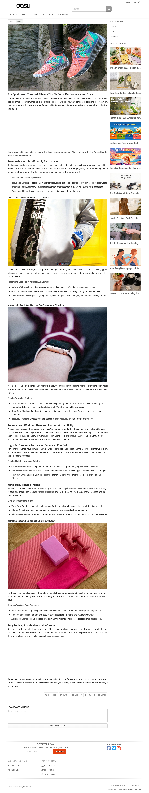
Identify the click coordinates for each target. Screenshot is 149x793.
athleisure (12, 273)
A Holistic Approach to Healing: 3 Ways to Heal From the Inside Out (125, 243)
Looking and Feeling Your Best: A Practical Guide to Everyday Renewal (125, 143)
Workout (29, 425)
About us (63, 14)
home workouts (97, 596)
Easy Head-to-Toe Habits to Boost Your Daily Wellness (125, 93)
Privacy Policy (125, 785)
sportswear (25, 98)
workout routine (74, 389)
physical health (70, 488)
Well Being (48, 14)
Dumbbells (27, 619)
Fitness (34, 14)
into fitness (57, 514)
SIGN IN (126, 2)
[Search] (109, 9)
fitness (38, 98)
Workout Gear (46, 521)
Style (23, 14)
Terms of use (114, 785)
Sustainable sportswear (18, 165)
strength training (86, 610)
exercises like (95, 488)
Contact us (14, 766)
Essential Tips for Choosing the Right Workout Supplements (125, 293)
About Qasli (13, 770)
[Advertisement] (58, 130)
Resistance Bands (19, 610)
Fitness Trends (31, 484)
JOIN (134, 2)
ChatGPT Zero (76, 436)
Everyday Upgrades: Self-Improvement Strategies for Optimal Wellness (125, 168)
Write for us (48, 774)
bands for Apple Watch (51, 407)
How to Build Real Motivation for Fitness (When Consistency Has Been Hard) (125, 118)
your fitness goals (55, 636)
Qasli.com (122, 789)
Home (12, 21)
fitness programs (46, 492)
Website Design (14, 787)
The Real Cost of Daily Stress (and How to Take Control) (125, 193)
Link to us (47, 770)
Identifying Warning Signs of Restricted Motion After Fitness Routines (125, 268)
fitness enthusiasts (68, 386)
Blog (13, 14)
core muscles (60, 510)
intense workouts (87, 287)
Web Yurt (27, 787)
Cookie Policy (136, 785)
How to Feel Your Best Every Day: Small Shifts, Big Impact (125, 218)
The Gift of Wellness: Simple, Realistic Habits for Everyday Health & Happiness (125, 68)
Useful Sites (48, 766)
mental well (37, 488)
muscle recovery (60, 419)
